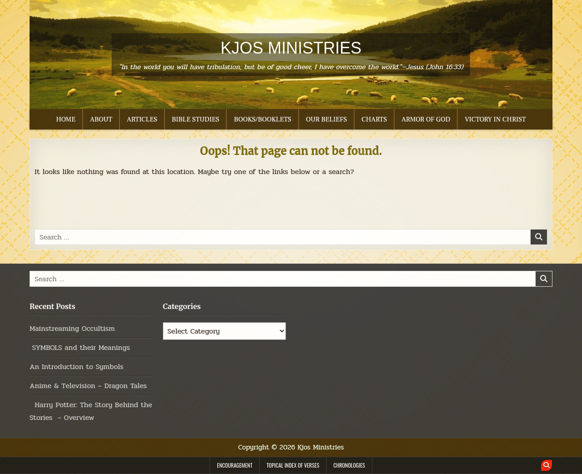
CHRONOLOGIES (349, 465)
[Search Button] (546, 465)
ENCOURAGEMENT (234, 465)
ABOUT (101, 119)
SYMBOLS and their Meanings (80, 347)
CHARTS (374, 119)
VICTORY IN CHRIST (495, 119)
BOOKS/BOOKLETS (262, 119)
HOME (65, 119)
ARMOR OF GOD (425, 119)
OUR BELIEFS (326, 119)
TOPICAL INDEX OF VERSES (292, 465)
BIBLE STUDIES (196, 119)
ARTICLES (142, 119)
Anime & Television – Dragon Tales (88, 385)
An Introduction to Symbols (76, 366)
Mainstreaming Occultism (72, 328)
